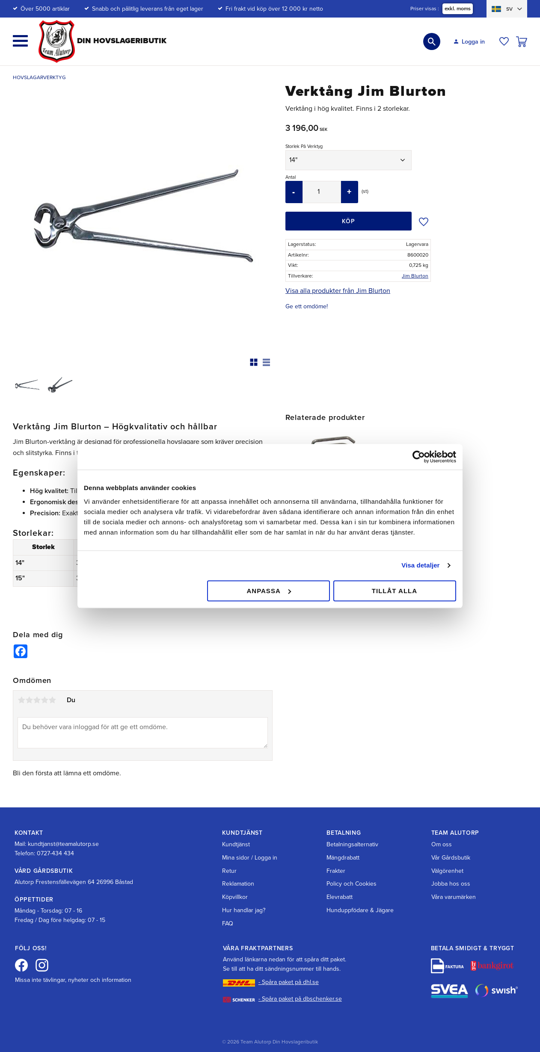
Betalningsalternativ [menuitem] (352, 832)
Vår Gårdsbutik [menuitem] (450, 845)
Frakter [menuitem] (335, 859)
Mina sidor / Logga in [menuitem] (249, 845)
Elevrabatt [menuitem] (339, 885)
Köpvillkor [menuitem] (235, 885)
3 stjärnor (37, 688)
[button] (20, 40)
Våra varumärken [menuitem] (453, 885)
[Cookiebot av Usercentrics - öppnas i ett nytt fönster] (418, 456)
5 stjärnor (52, 688)
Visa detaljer (420, 565)
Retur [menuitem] (229, 859)
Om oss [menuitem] (441, 832)
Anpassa (268, 590)
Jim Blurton (415, 276)
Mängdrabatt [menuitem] (342, 845)
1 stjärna (21, 688)
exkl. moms (457, 9)
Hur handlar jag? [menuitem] (243, 898)
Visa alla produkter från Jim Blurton (337, 291)
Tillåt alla (394, 590)
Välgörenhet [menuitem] (447, 859)
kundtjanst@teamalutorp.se (63, 832)
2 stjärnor (29, 688)
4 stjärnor (44, 688)
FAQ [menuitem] (227, 911)
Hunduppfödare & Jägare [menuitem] (360, 898)
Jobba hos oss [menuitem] (450, 872)
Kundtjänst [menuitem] (236, 832)
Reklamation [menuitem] (238, 872)
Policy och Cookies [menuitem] (351, 872)
